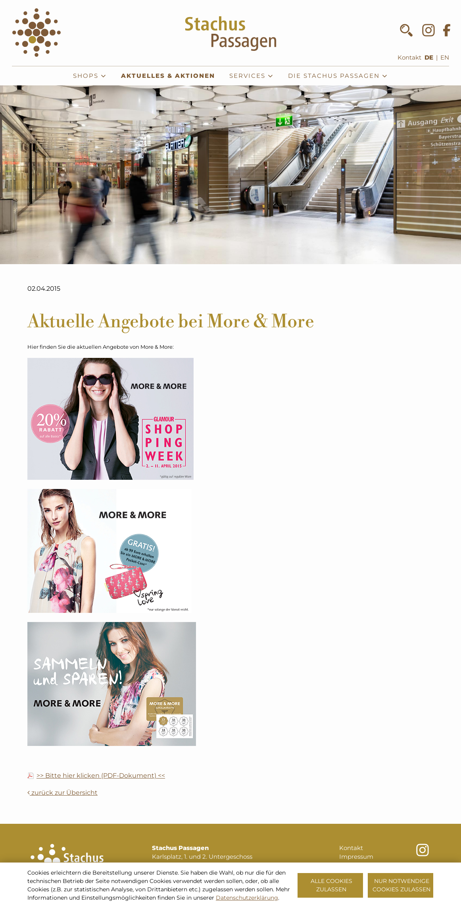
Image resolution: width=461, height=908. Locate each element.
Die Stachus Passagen (338, 75)
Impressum (356, 856)
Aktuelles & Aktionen (168, 75)
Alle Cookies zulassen (331, 885)
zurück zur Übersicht (62, 792)
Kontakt (409, 57)
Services (251, 75)
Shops (90, 75)
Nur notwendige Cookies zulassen (401, 885)
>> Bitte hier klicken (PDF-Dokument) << (100, 776)
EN (444, 57)
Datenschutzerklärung (247, 897)
